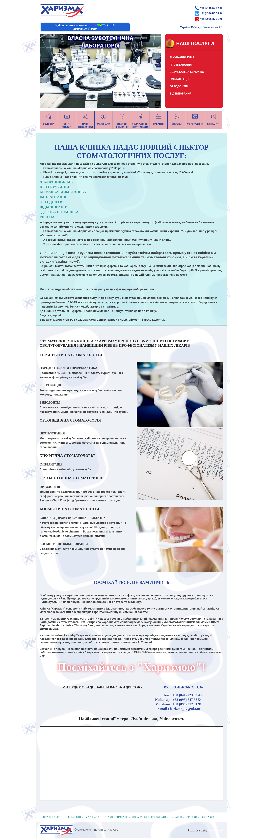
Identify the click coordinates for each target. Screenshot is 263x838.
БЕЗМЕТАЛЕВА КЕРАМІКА (187, 72)
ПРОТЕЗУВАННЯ (181, 64)
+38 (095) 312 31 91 (211, 18)
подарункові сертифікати (149, 817)
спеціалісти (73, 817)
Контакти (207, 817)
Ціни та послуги (49, 817)
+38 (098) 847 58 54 (211, 13)
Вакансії (176, 817)
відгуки (192, 817)
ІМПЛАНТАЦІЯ (179, 79)
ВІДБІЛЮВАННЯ (181, 93)
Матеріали (92, 817)
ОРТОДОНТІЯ (179, 86)
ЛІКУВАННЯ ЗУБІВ (182, 57)
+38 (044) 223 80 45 (211, 7)
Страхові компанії (116, 817)
